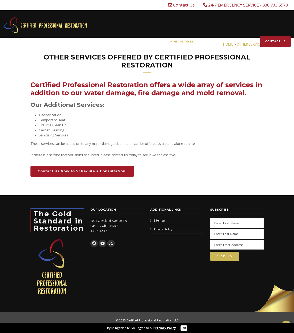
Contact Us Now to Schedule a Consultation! (82, 171)
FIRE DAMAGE (116, 41)
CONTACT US (275, 41)
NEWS (232, 41)
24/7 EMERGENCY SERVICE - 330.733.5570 (248, 5)
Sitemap (159, 220)
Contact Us (184, 5)
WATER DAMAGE (85, 41)
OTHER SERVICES (181, 41)
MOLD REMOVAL (148, 41)
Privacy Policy (163, 229)
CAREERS (247, 41)
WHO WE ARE (208, 41)
